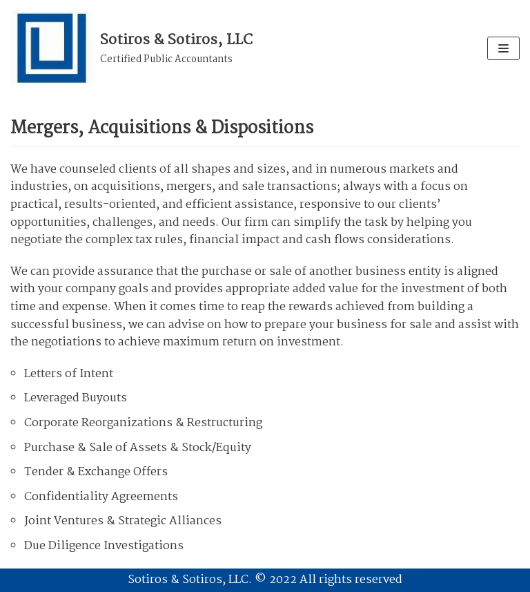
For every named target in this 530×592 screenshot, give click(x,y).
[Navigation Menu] (503, 48)
